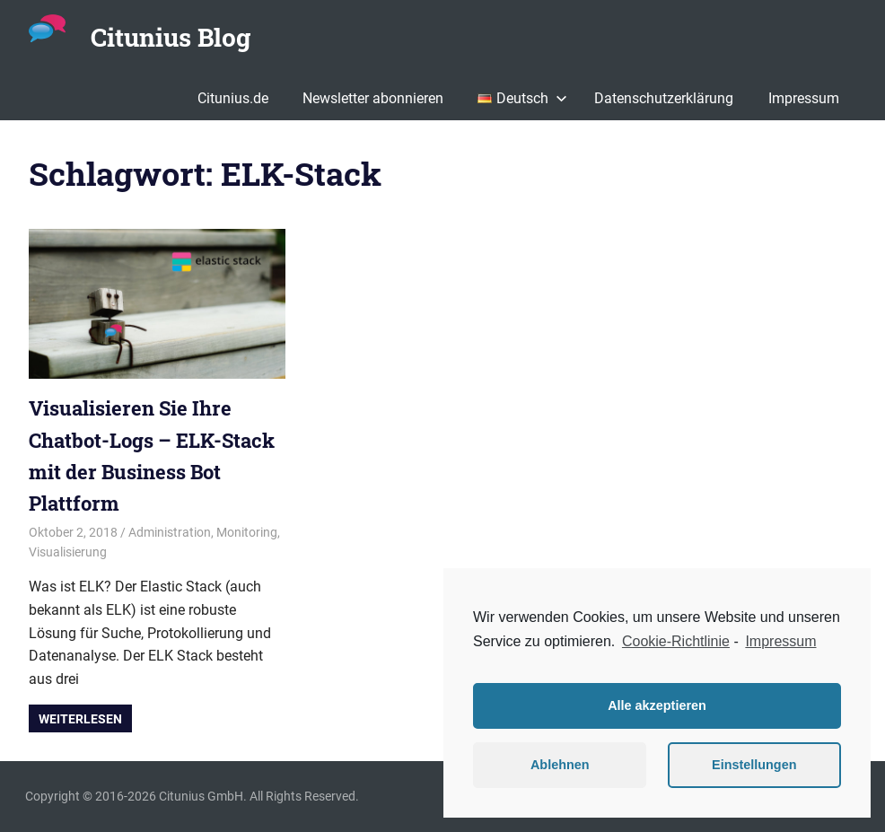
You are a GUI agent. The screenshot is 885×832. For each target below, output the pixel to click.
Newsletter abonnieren (372, 98)
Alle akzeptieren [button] (657, 705)
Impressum (803, 98)
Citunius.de (232, 98)
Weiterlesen (80, 719)
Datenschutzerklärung (663, 98)
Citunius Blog (170, 37)
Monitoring (246, 532)
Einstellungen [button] (754, 765)
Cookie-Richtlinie (676, 641)
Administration (169, 532)
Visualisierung (68, 552)
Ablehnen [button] (560, 765)
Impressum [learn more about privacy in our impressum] (780, 641)
